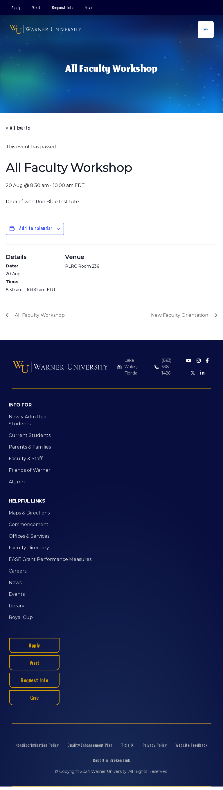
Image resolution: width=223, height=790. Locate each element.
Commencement (28, 524)
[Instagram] (199, 361)
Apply (16, 7)
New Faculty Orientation (179, 315)
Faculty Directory (29, 547)
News (15, 582)
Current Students (30, 435)
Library (16, 606)
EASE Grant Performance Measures (50, 559)
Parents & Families (30, 447)
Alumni (17, 482)
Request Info (63, 7)
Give (89, 7)
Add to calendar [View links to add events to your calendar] (36, 228)
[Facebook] (207, 361)
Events (17, 594)
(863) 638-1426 (166, 367)
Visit (36, 7)
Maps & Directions (29, 513)
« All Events (18, 127)
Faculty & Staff (26, 458)
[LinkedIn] (202, 373)
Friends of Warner (30, 470)
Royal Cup (21, 617)
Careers (17, 571)
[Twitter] (192, 373)
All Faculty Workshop (40, 315)
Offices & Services (29, 536)
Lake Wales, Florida (130, 367)
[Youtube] (188, 361)
